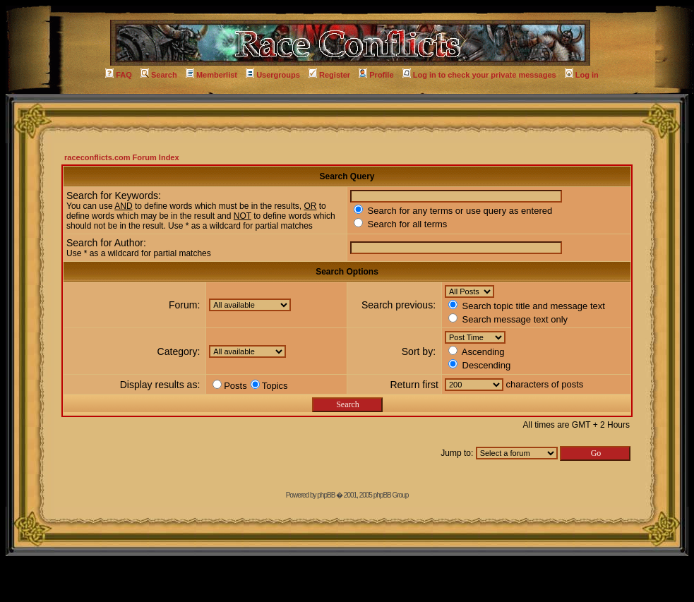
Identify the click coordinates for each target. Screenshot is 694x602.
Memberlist (211, 75)
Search (158, 75)
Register (329, 75)
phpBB (326, 495)
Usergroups (273, 75)
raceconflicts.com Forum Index (121, 157)
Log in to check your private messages (479, 75)
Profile (376, 75)
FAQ (118, 75)
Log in (582, 75)
